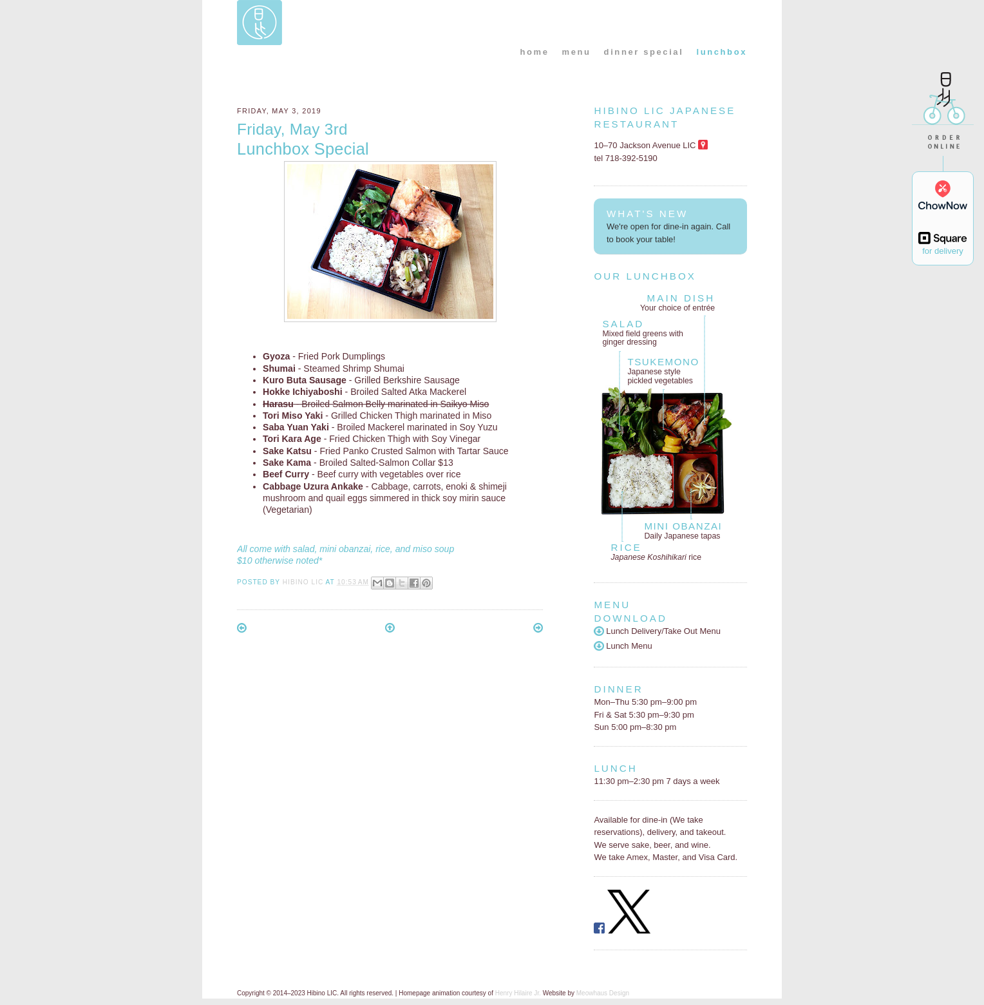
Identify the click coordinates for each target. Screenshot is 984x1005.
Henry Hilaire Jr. (518, 993)
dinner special (644, 52)
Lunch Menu (623, 646)
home (534, 52)
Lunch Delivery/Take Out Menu (657, 631)
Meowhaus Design (602, 993)
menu (576, 52)
